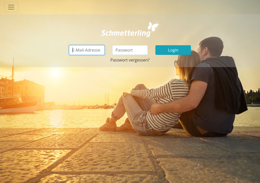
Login (173, 50)
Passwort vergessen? (130, 60)
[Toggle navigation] (11, 7)
